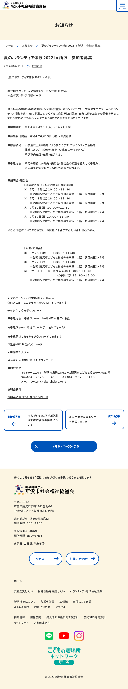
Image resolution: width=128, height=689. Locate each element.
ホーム (10, 45)
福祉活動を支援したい (51, 591)
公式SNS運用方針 (95, 617)
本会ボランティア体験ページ (24, 95)
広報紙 (63, 602)
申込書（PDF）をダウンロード (25, 344)
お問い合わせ (79, 559)
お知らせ (27, 45)
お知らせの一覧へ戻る (65, 446)
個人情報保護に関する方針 (62, 617)
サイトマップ (21, 623)
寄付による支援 (82, 602)
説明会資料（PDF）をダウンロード (28, 397)
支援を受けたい (23, 591)
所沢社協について (25, 602)
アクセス (38, 559)
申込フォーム (34, 327)
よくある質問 (21, 607)
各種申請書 (47, 602)
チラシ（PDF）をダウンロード (25, 310)
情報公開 (35, 617)
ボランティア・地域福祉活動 (86, 591)
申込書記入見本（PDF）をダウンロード (31, 360)
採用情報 (19, 617)
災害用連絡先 (42, 623)
